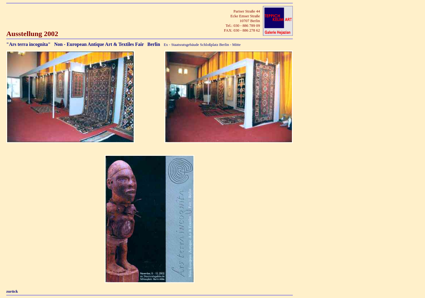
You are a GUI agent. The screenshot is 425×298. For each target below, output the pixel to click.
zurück (12, 291)
